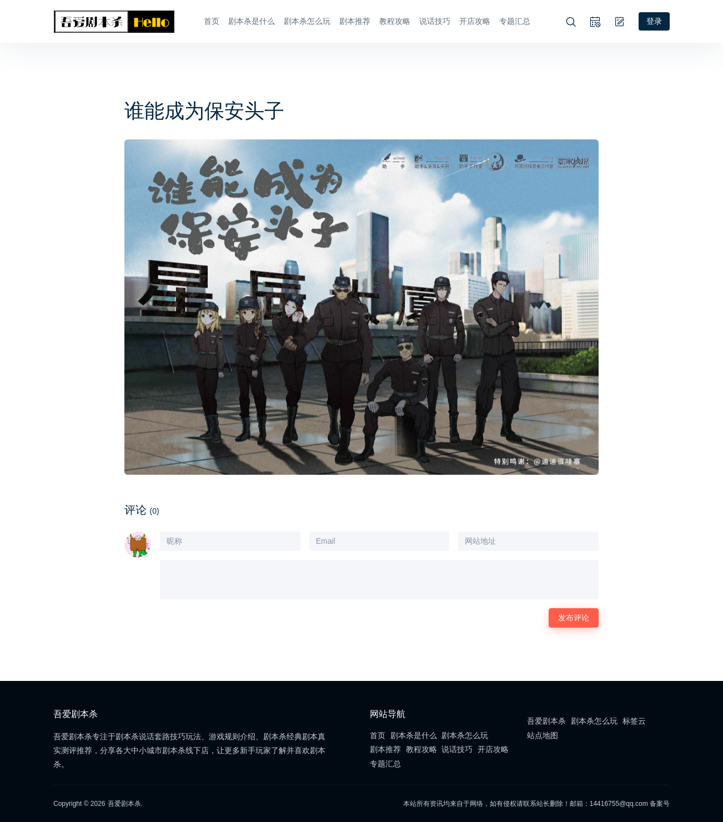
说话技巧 (434, 21)
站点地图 (542, 735)
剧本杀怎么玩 (307, 21)
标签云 (634, 720)
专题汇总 (514, 21)
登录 (654, 21)
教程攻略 (394, 21)
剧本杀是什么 (251, 21)
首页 (211, 21)
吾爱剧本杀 (546, 720)
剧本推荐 (354, 21)
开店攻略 (474, 21)
